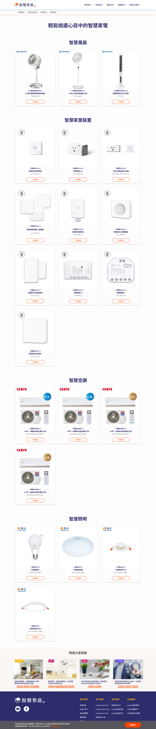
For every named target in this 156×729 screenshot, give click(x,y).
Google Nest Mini (102, 705)
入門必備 (119, 661)
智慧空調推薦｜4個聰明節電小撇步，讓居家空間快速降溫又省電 (28, 682)
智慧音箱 (100, 4)
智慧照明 (53, 12)
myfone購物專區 (133, 705)
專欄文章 (111, 4)
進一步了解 (55, 726)
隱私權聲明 (84, 713)
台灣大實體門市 (132, 709)
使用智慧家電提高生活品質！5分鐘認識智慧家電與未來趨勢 (128, 682)
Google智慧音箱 (117, 709)
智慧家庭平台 (34, 687)
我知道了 (133, 725)
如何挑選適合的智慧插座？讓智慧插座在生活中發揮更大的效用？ (94, 682)
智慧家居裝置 (32, 12)
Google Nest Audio (103, 709)
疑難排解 (122, 4)
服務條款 (83, 717)
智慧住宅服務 (135, 4)
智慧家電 (26, 687)
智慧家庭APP (116, 705)
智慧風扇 (21, 12)
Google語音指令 (117, 713)
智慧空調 (43, 12)
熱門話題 (19, 661)
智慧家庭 (88, 4)
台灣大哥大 (84, 709)
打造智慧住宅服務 (133, 713)
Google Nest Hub (102, 713)
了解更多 (35, 102)
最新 (51, 661)
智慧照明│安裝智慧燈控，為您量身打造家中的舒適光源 (60, 682)
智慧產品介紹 (100, 717)
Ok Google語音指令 (61, 687)
